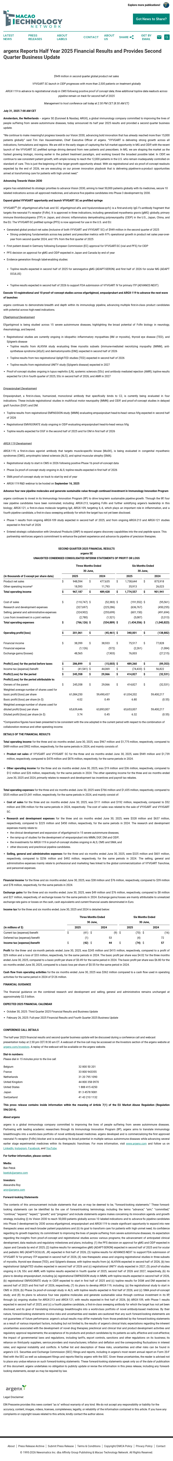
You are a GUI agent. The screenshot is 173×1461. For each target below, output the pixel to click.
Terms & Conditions (89, 1446)
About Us (109, 37)
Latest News (8, 37)
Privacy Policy (144, 1446)
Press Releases (35, 37)
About (11, 1446)
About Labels (62, 37)
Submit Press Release (61, 1446)
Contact (91, 37)
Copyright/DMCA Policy (118, 1446)
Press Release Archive (31, 1446)
